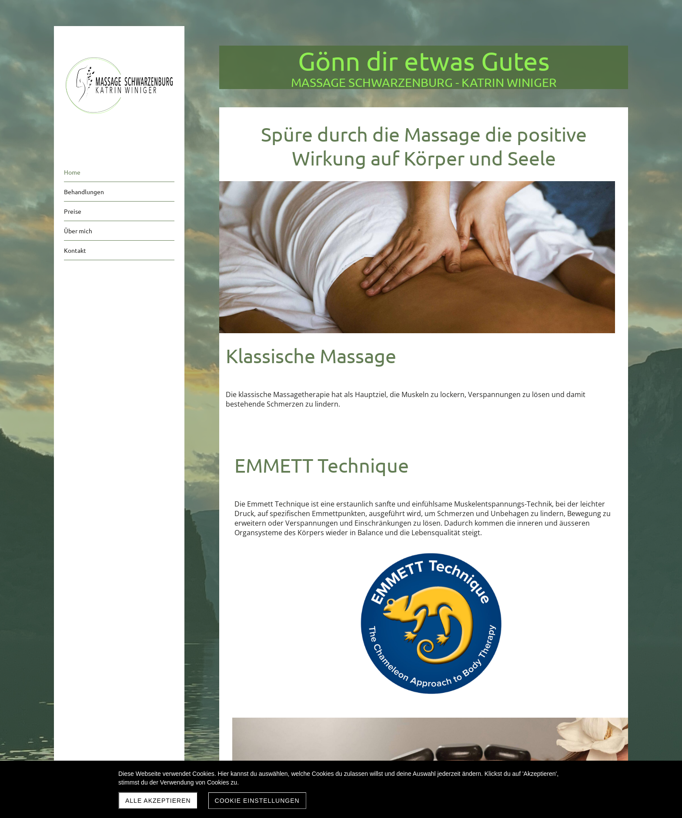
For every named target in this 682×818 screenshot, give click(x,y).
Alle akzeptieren (158, 800)
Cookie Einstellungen (257, 800)
